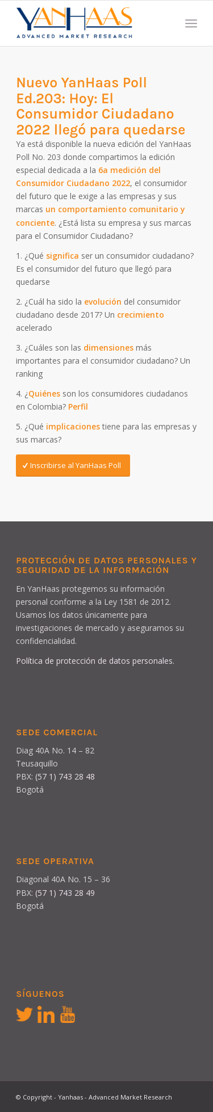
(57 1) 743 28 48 (65, 776)
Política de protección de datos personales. (95, 660)
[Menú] (191, 23)
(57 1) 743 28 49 (65, 892)
